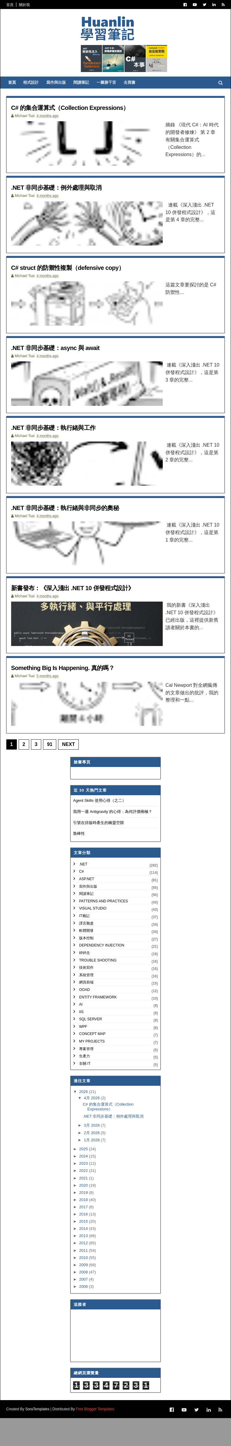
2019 (84, 1221)
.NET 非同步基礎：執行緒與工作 (66, 447)
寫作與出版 (62, 93)
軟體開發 (86, 960)
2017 (84, 1235)
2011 (84, 1279)
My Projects (92, 1070)
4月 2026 (92, 1127)
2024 (84, 1185)
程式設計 (37, 93)
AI (80, 1033)
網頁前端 (86, 1011)
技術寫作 (86, 997)
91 (54, 773)
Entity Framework (98, 1026)
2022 (84, 1199)
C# (81, 900)
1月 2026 (92, 1169)
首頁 (13, 5)
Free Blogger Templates (99, 1437)
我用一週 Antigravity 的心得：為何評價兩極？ (112, 840)
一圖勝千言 (112, 93)
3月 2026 (92, 1154)
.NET (83, 893)
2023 (84, 1192)
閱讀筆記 (87, 93)
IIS (81, 1041)
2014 (84, 1257)
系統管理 (86, 1004)
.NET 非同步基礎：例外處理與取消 (69, 200)
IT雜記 (84, 945)
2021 (84, 1207)
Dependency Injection (101, 974)
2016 (84, 1243)
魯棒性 (79, 862)
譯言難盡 (86, 952)
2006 (84, 1315)
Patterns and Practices (103, 930)
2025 (84, 1178)
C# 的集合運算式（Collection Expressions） (86, 118)
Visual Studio (92, 937)
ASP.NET (86, 908)
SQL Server (90, 1048)
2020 (84, 1214)
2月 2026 (92, 1161)
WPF (83, 1055)
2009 (84, 1293)
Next (72, 773)
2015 (84, 1250)
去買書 (135, 93)
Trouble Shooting (97, 989)
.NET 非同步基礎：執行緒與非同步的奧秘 (80, 530)
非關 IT (85, 1092)
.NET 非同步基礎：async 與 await (68, 365)
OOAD (84, 1018)
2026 (84, 1120)
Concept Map (92, 1063)
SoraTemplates (41, 1437)
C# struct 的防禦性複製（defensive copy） (83, 283)
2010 (84, 1286)
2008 (84, 1301)
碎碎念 (84, 982)
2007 (84, 1308)
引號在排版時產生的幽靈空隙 (98, 851)
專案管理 (86, 1078)
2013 (84, 1265)
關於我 (28, 5)
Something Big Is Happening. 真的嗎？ (77, 694)
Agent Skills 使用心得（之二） (99, 829)
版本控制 (86, 967)
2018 (84, 1228)
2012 (84, 1272)
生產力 (84, 1085)
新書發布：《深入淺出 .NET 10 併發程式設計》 (89, 612)
